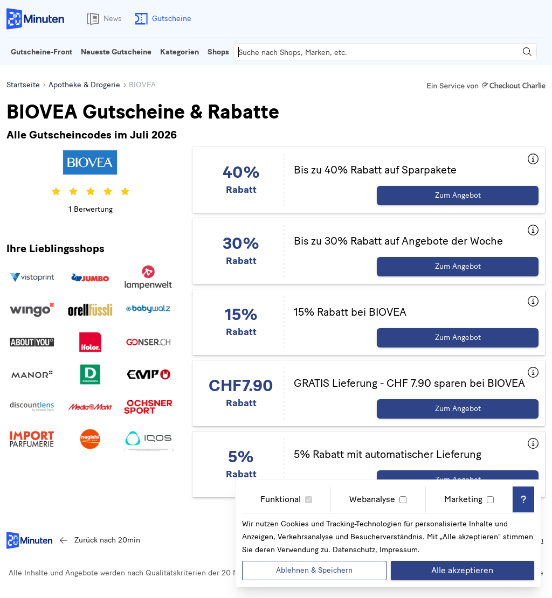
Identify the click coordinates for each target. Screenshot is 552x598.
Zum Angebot (458, 195)
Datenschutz (354, 549)
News (102, 19)
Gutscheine (160, 19)
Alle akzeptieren (462, 570)
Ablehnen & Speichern (314, 570)
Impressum (399, 549)
